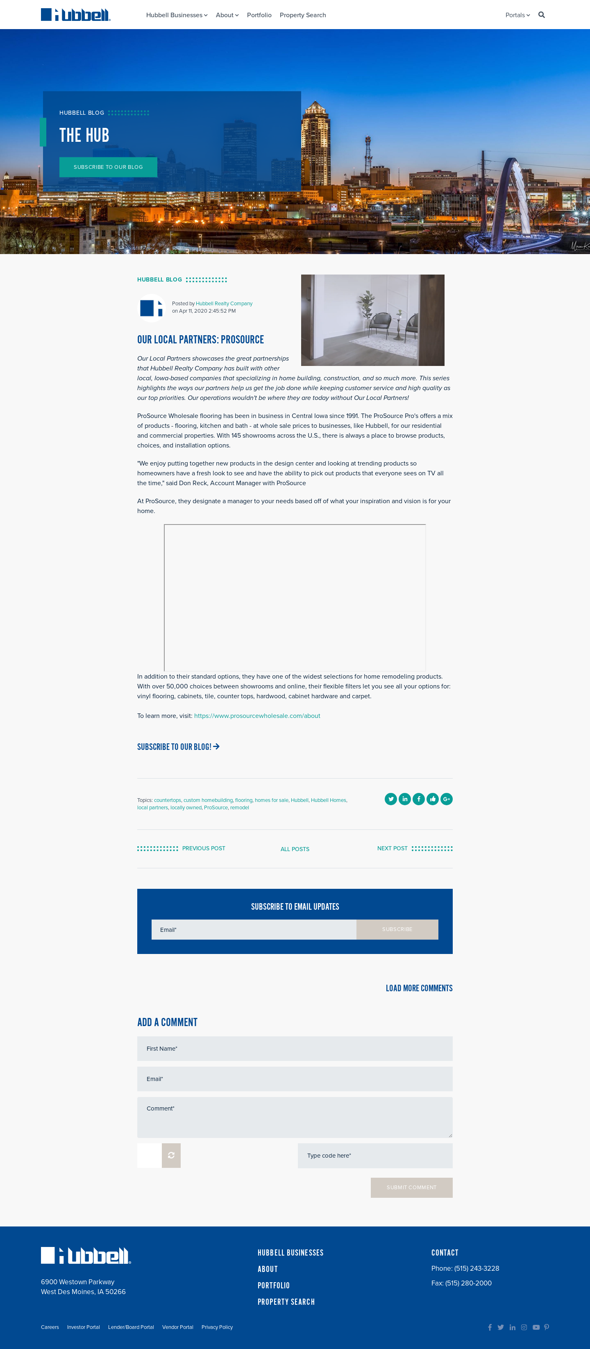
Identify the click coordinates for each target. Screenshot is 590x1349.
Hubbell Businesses (177, 15)
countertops (167, 800)
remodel (239, 807)
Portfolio (259, 15)
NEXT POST (392, 848)
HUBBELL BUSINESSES (291, 1253)
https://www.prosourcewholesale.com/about (257, 716)
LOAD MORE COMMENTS (419, 989)
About (227, 15)
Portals (518, 15)
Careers (50, 1327)
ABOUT (268, 1269)
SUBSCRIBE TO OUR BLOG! (178, 747)
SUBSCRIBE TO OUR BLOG (108, 167)
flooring (243, 800)
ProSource (216, 807)
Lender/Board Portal (131, 1327)
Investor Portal (83, 1327)
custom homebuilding (208, 800)
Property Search (303, 15)
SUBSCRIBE (397, 929)
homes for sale (271, 800)
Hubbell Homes (328, 800)
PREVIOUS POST (203, 848)
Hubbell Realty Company (224, 303)
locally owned (186, 807)
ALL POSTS (295, 849)
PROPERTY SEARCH (286, 1302)
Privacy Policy (217, 1327)
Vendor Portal (177, 1327)
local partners (152, 807)
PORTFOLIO (274, 1286)
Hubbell (300, 800)
